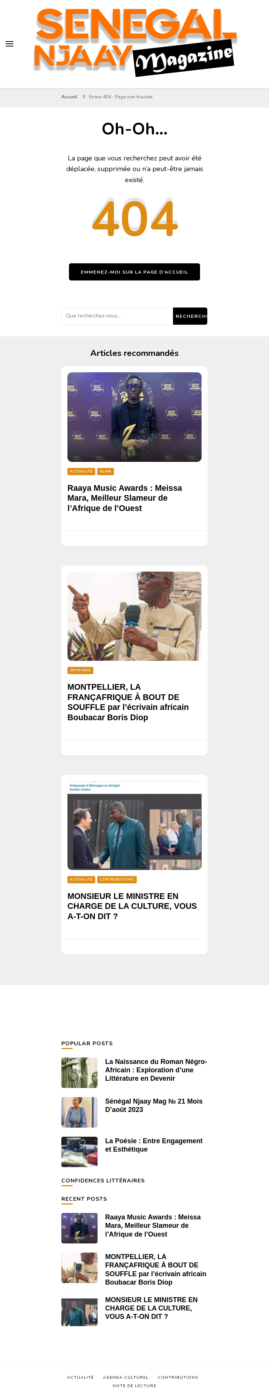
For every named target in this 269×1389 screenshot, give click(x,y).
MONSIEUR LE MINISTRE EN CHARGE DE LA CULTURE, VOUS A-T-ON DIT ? (132, 906)
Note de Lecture (134, 1386)
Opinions (80, 670)
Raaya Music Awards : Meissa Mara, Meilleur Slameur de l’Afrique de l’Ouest (124, 498)
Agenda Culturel (126, 1377)
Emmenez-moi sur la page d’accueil (134, 272)
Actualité (81, 471)
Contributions (117, 879)
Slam (105, 471)
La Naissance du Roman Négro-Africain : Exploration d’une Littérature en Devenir (156, 1070)
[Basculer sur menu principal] (9, 43)
